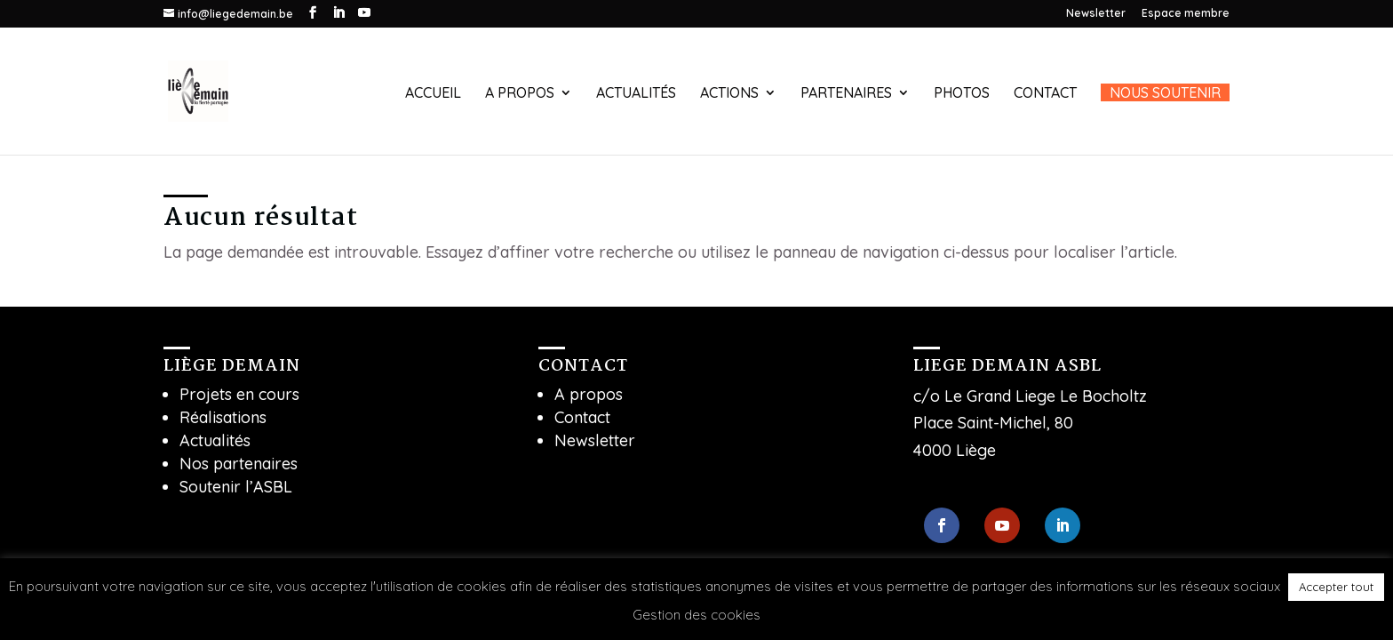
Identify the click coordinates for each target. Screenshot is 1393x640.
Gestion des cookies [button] (696, 614)
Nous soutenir (1165, 92)
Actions (729, 93)
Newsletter (1096, 14)
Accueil (433, 93)
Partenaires (846, 93)
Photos (962, 93)
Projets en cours (239, 394)
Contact (1045, 93)
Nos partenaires (238, 463)
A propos (519, 93)
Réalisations (223, 417)
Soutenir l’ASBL (235, 486)
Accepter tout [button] (1336, 587)
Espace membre (1186, 14)
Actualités (636, 93)
